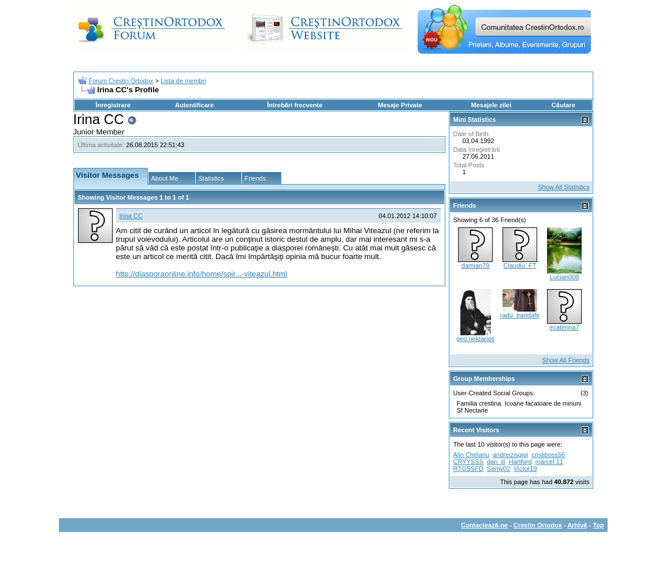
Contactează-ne (484, 525)
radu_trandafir (520, 315)
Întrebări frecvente (294, 105)
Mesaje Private (400, 105)
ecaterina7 (564, 327)
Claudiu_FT (520, 265)
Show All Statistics (563, 186)
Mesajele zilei (491, 105)
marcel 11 (549, 461)
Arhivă (577, 525)
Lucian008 (564, 277)
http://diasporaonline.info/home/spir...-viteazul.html (201, 273)
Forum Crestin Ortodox (120, 80)
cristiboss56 (548, 454)
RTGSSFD (468, 468)
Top (598, 525)
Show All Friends (566, 360)
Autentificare (194, 105)
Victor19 (525, 468)
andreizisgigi (510, 454)
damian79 (475, 265)
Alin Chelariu (471, 454)
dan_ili (496, 461)
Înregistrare (113, 105)
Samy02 (498, 468)
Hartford (520, 461)
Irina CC (131, 215)
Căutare (563, 105)
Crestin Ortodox (538, 525)
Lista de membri (183, 80)
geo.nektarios (475, 338)
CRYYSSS (468, 461)
